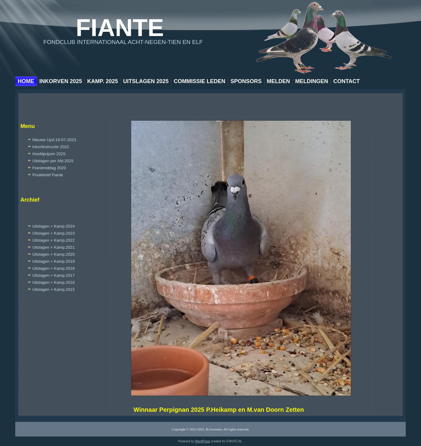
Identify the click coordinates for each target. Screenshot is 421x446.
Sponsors (246, 81)
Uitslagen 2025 (145, 81)
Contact (346, 81)
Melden (278, 81)
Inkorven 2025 (60, 81)
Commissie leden (199, 81)
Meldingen (311, 81)
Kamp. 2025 (102, 81)
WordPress (202, 441)
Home (26, 81)
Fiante (120, 27)
